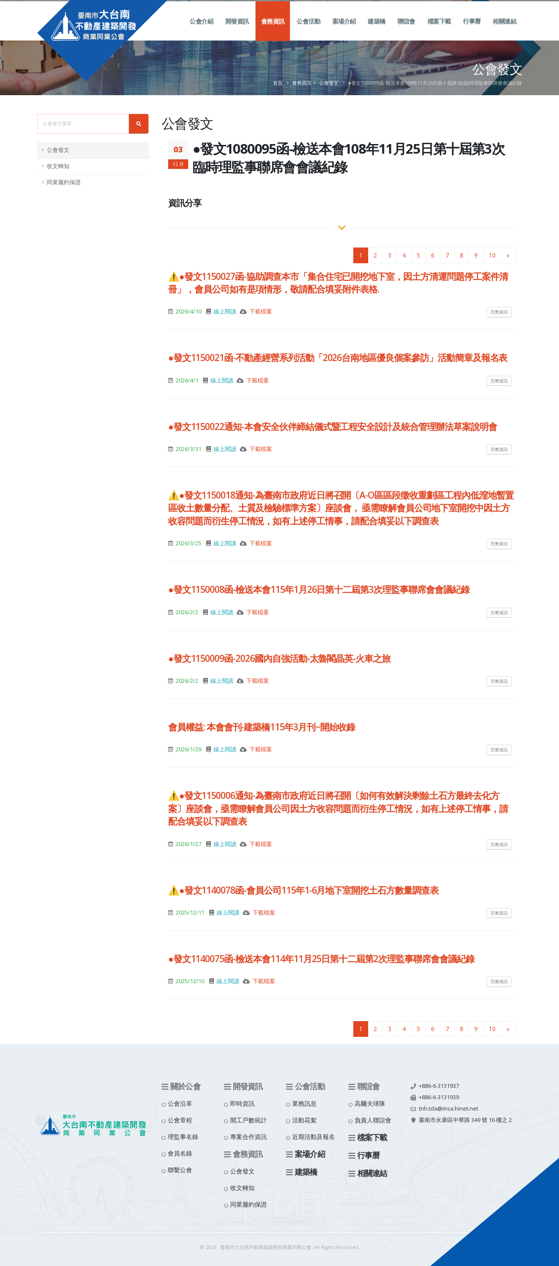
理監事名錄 (183, 1136)
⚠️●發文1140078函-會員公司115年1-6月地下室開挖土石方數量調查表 (303, 890)
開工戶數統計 (248, 1120)
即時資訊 (242, 1103)
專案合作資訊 (248, 1136)
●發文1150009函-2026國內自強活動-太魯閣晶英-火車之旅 (279, 658)
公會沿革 (180, 1103)
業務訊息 (304, 1103)
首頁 (278, 82)
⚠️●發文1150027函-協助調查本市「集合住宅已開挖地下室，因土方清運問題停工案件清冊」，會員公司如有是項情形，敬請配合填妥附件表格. (338, 282)
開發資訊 (237, 31)
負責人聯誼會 (373, 1120)
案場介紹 (344, 31)
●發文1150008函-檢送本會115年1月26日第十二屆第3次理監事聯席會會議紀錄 (318, 589)
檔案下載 (439, 31)
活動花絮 (304, 1120)
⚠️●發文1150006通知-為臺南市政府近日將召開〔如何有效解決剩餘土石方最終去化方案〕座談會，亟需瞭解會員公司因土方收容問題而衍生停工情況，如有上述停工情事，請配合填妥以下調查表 (338, 808)
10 (492, 255)
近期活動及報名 (313, 1136)
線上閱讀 (225, 311)
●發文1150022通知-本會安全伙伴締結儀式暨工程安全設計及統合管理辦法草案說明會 (332, 426)
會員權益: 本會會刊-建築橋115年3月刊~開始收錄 (261, 727)
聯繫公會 (180, 1170)
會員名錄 (180, 1153)
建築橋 (377, 31)
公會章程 (180, 1120)
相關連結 (504, 31)
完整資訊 (499, 312)
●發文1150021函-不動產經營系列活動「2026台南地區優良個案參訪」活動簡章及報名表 (337, 357)
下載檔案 (260, 311)
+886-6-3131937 (439, 1086)
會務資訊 (273, 31)
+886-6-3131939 (439, 1097)
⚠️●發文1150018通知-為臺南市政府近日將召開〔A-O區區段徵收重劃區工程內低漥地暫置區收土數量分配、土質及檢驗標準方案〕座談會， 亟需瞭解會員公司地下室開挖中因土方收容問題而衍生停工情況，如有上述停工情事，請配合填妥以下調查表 (341, 508)
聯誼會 (406, 31)
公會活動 (308, 31)
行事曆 (472, 31)
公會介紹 (201, 31)
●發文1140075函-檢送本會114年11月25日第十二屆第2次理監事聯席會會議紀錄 (321, 959)
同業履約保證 (64, 182)
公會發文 (328, 82)
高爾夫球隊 (370, 1103)
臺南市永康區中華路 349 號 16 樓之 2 (465, 1120)
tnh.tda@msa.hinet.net (448, 1108)
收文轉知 (58, 166)
